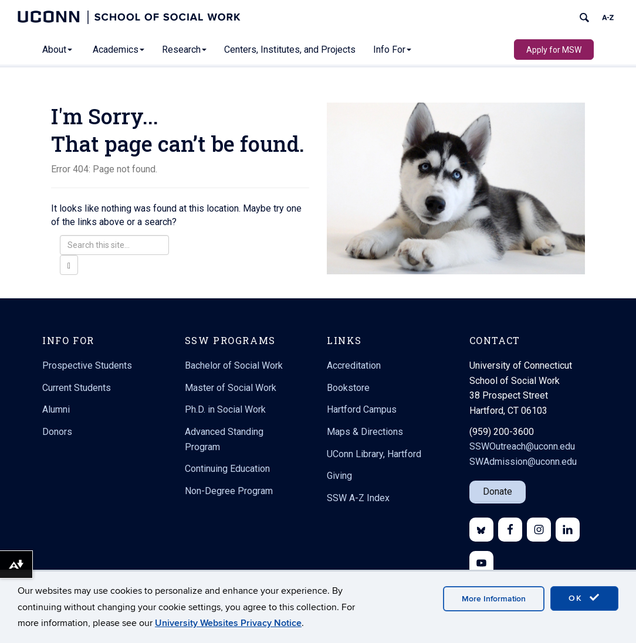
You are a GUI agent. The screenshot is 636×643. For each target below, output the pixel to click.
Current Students (76, 387)
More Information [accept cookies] (494, 599)
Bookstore (348, 387)
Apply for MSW (553, 50)
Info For (392, 49)
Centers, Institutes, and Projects (290, 49)
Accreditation (354, 365)
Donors (57, 431)
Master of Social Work (230, 387)
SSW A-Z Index (358, 497)
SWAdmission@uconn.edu (523, 461)
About (57, 49)
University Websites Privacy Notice (228, 623)
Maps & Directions (365, 431)
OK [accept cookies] (584, 598)
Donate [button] (497, 491)
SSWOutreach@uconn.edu (522, 446)
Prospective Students (87, 365)
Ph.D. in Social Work (225, 409)
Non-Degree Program (229, 490)
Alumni (56, 409)
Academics (118, 49)
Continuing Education (227, 468)
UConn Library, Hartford (374, 454)
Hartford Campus (362, 409)
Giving (339, 475)
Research (184, 49)
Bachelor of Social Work (234, 365)
